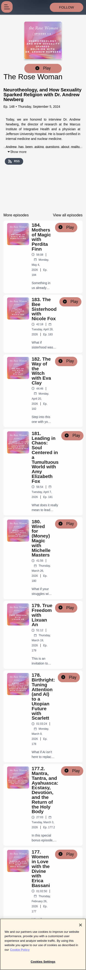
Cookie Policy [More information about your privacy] (20, 952)
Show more (16, 152)
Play (43, 68)
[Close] (80, 928)
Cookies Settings (43, 964)
